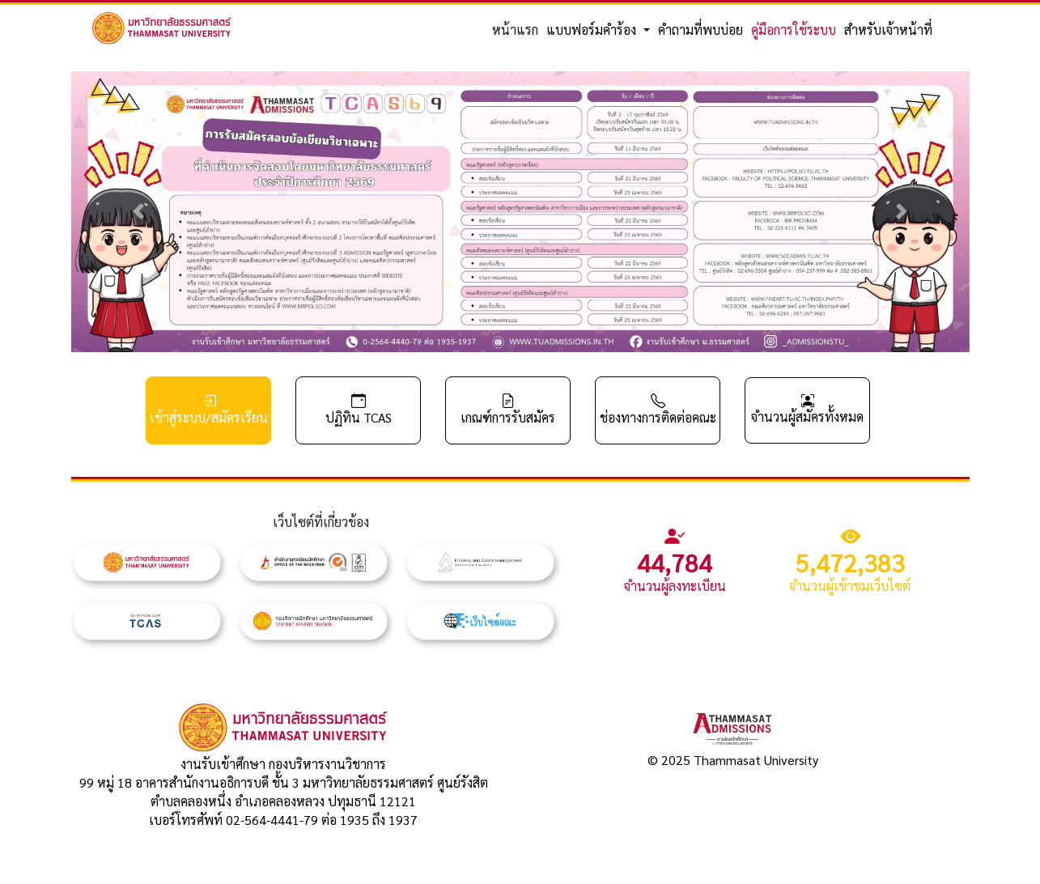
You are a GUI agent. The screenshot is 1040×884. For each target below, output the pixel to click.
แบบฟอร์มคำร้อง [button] (592, 29)
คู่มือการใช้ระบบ (793, 29)
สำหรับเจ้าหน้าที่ (888, 29)
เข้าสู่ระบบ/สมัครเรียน (209, 409)
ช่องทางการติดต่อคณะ (658, 409)
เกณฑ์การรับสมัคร (508, 409)
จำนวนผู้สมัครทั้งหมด (807, 408)
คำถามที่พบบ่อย (700, 29)
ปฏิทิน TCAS (358, 409)
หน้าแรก (515, 29)
